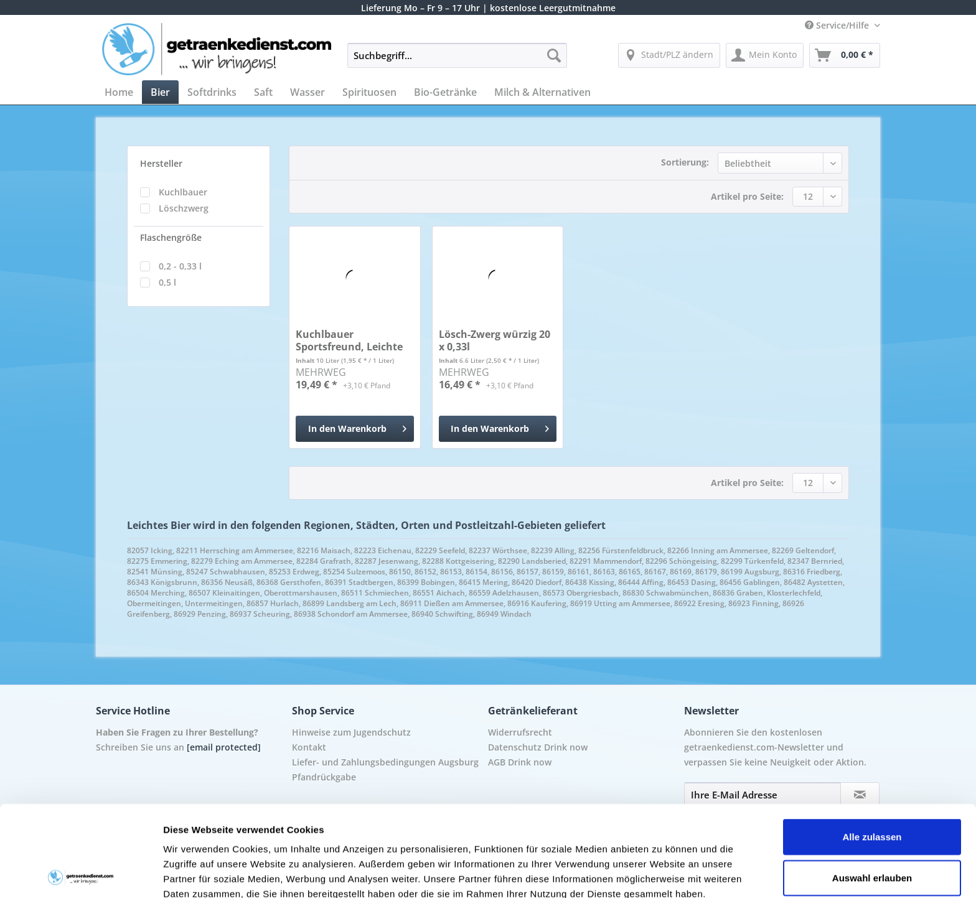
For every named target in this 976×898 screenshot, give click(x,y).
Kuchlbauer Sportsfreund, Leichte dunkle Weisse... (349, 340)
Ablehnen (872, 827)
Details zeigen (662, 873)
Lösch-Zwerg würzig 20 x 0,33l (494, 340)
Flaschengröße (171, 237)
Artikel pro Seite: (747, 196)
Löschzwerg (184, 208)
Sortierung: (685, 162)
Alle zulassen (871, 746)
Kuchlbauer (183, 192)
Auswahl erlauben (872, 787)
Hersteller (161, 163)
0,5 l (167, 282)
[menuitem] (457, 61)
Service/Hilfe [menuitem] (838, 25)
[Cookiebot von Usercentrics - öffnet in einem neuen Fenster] (80, 873)
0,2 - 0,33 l (180, 266)
